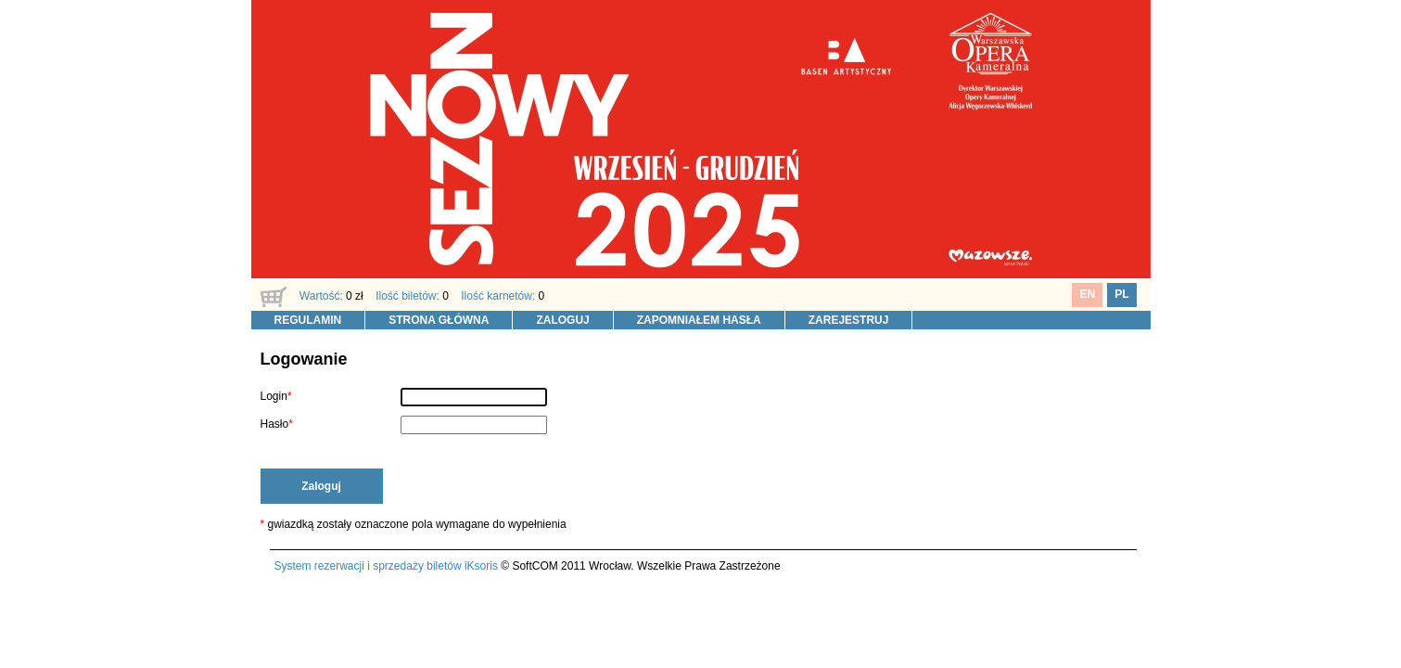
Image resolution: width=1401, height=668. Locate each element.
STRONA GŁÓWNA (438, 320)
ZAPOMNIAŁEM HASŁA (699, 320)
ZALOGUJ (562, 320)
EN (1087, 294)
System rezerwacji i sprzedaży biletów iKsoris (386, 565)
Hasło (275, 424)
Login (274, 396)
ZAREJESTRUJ (849, 320)
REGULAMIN (308, 320)
